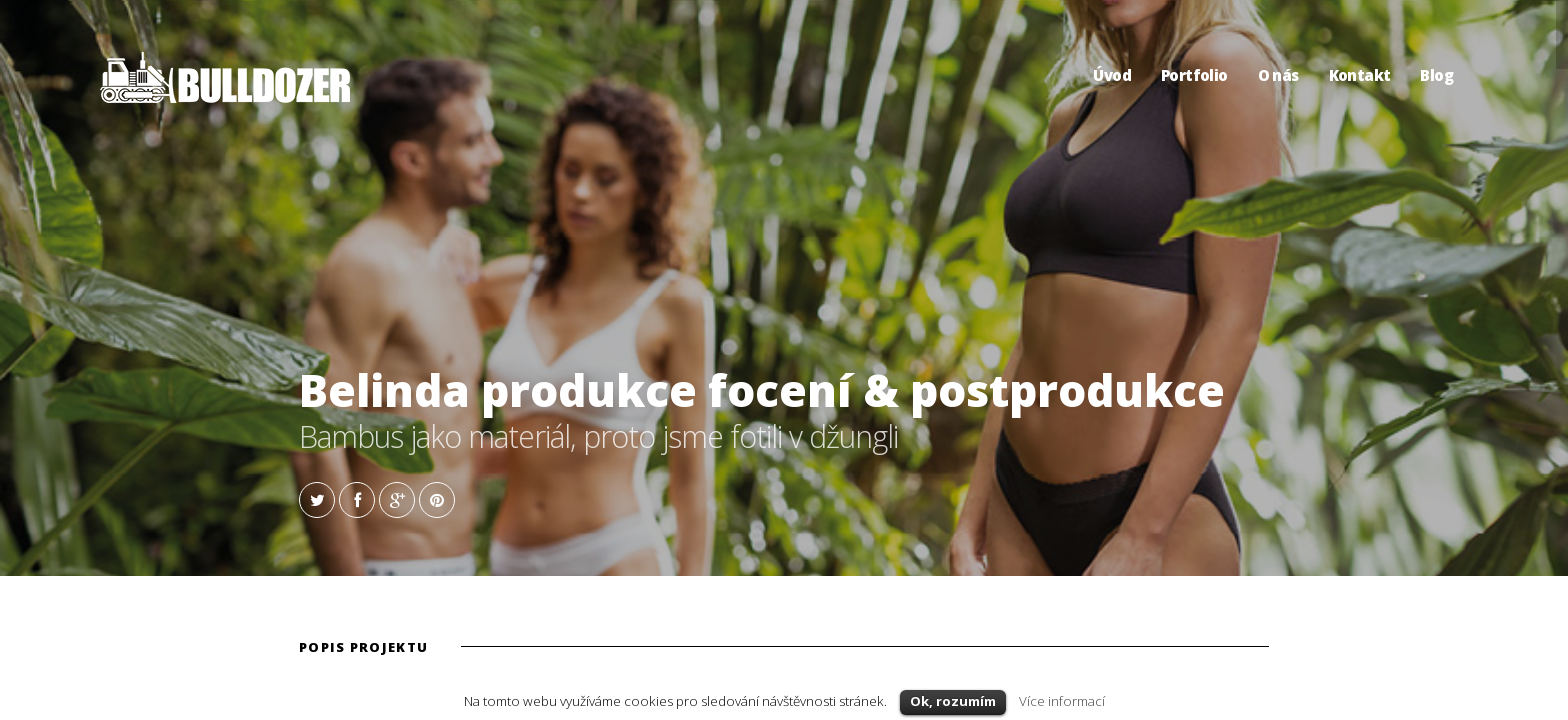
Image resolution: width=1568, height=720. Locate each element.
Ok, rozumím (953, 701)
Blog (1436, 75)
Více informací (1062, 701)
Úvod (1112, 75)
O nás (1278, 75)
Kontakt (1360, 75)
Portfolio (1194, 75)
